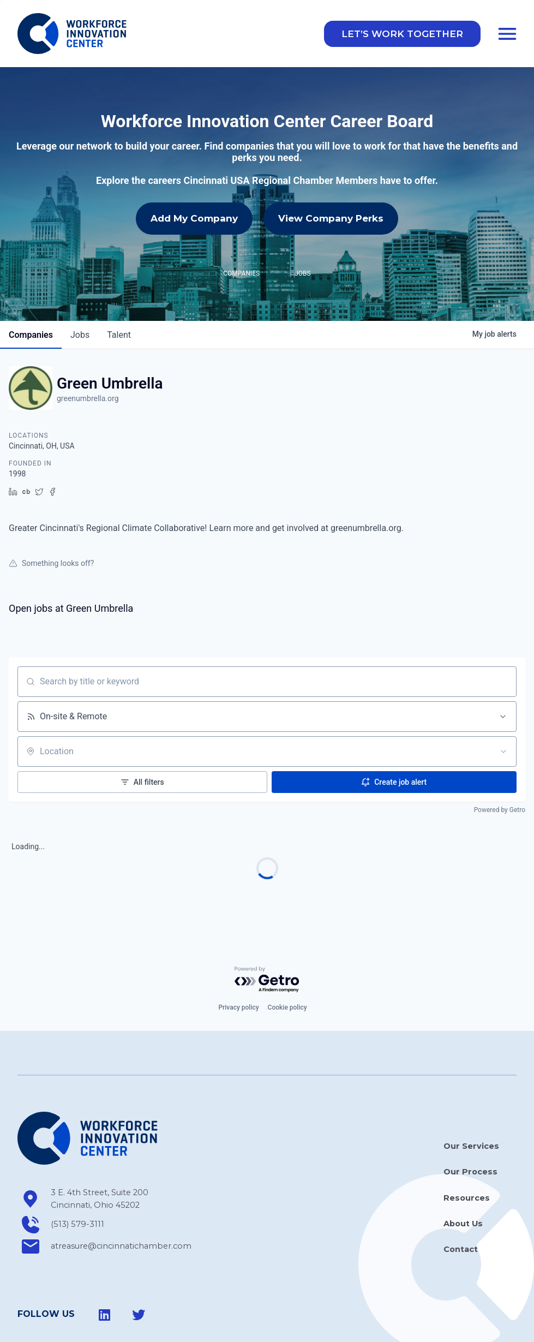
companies (31, 286)
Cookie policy (287, 959)
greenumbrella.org (88, 349)
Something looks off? (51, 514)
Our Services (471, 1097)
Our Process (470, 1123)
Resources (466, 1149)
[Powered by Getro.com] (267, 930)
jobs (79, 286)
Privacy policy (238, 959)
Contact (460, 1201)
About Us (463, 1175)
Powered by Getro (499, 761)
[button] (402, 34)
